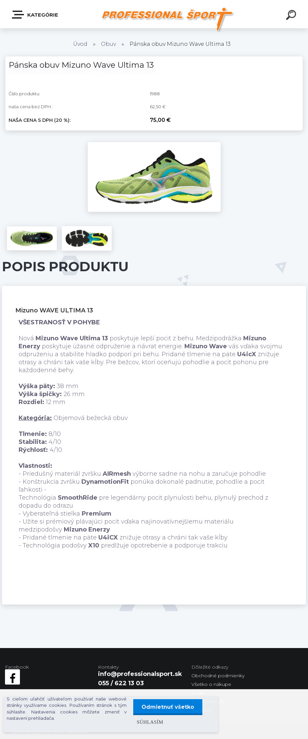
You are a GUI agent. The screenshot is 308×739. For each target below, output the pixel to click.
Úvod (80, 44)
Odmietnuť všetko (168, 707)
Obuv (108, 44)
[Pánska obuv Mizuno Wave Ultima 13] (154, 145)
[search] (292, 16)
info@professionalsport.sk (140, 674)
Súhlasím (150, 721)
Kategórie (35, 15)
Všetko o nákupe (211, 684)
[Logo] (167, 19)
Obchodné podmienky (218, 676)
